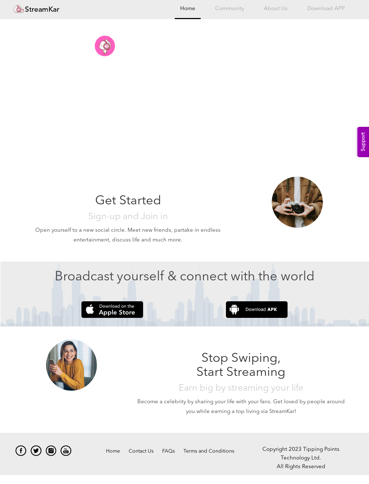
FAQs (168, 451)
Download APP (326, 9)
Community (229, 9)
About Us (276, 9)
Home (187, 9)
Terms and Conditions (208, 451)
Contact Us (141, 451)
